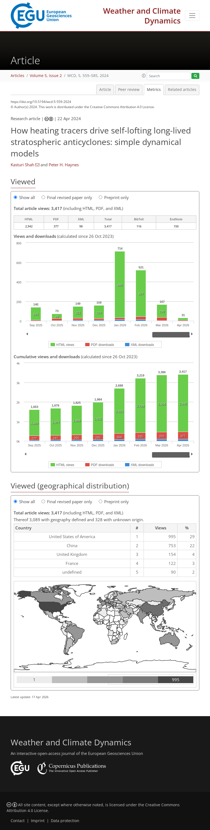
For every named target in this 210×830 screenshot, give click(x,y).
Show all (24, 197)
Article (105, 89)
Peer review (128, 89)
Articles (17, 75)
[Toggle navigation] (192, 15)
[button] (144, 75)
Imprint (38, 820)
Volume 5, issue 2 (46, 75)
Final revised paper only (67, 197)
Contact (18, 820)
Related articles (182, 89)
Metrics (154, 89)
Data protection (65, 820)
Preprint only (114, 197)
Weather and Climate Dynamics (142, 15)
